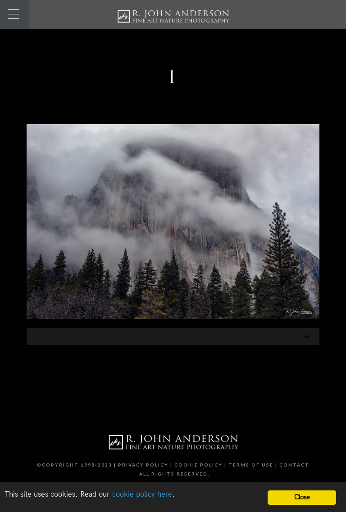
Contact (294, 464)
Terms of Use (250, 464)
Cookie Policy (198, 464)
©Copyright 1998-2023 (74, 464)
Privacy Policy (143, 464)
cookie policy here (142, 494)
